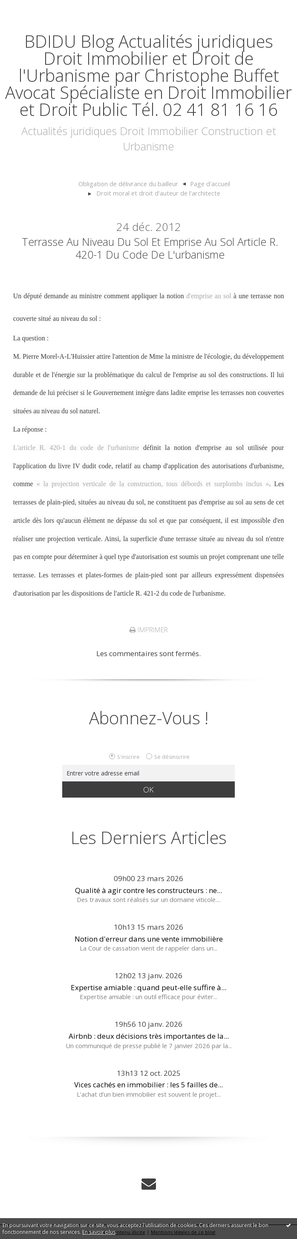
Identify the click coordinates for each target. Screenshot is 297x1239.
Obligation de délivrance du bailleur (128, 183)
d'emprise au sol (208, 296)
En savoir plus (98, 1232)
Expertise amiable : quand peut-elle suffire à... (148, 987)
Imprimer (149, 629)
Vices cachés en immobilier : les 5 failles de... (148, 1084)
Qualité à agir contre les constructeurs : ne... (148, 890)
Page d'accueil (210, 183)
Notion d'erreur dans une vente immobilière (149, 939)
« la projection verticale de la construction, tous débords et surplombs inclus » (153, 483)
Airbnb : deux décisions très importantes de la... (149, 1036)
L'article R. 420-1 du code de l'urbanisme (76, 447)
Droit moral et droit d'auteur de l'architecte (158, 193)
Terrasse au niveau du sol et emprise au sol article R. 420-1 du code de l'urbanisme (150, 248)
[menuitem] (132, 184)
